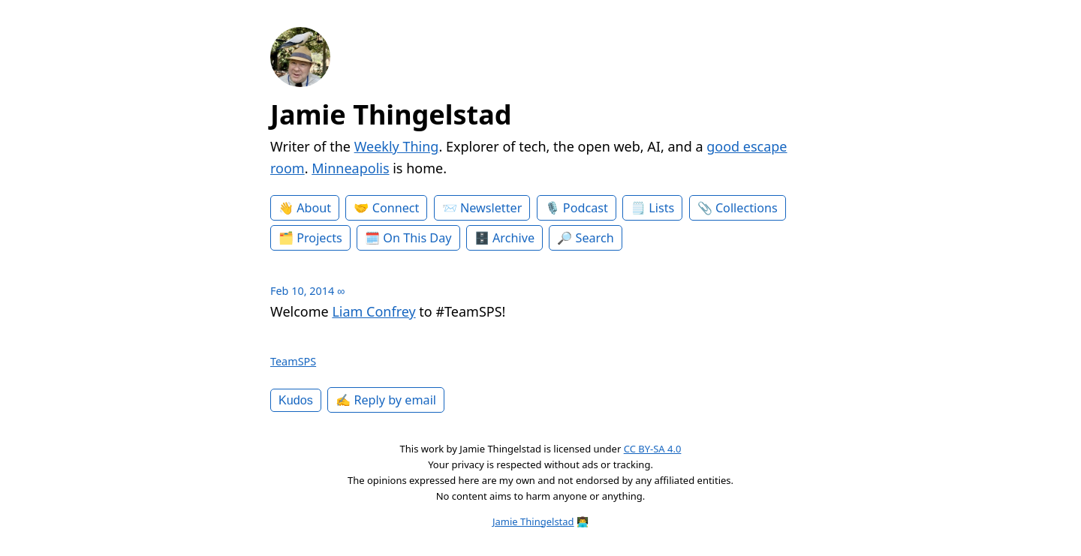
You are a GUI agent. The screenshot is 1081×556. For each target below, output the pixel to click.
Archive (513, 238)
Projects (319, 238)
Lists (661, 208)
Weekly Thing (396, 146)
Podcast (585, 208)
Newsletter (491, 208)
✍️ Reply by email (386, 400)
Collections (746, 208)
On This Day (417, 238)
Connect (396, 208)
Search (595, 238)
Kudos (296, 400)
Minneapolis (350, 168)
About (314, 208)
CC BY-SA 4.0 (653, 448)
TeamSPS (293, 361)
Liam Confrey (373, 311)
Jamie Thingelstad (391, 114)
